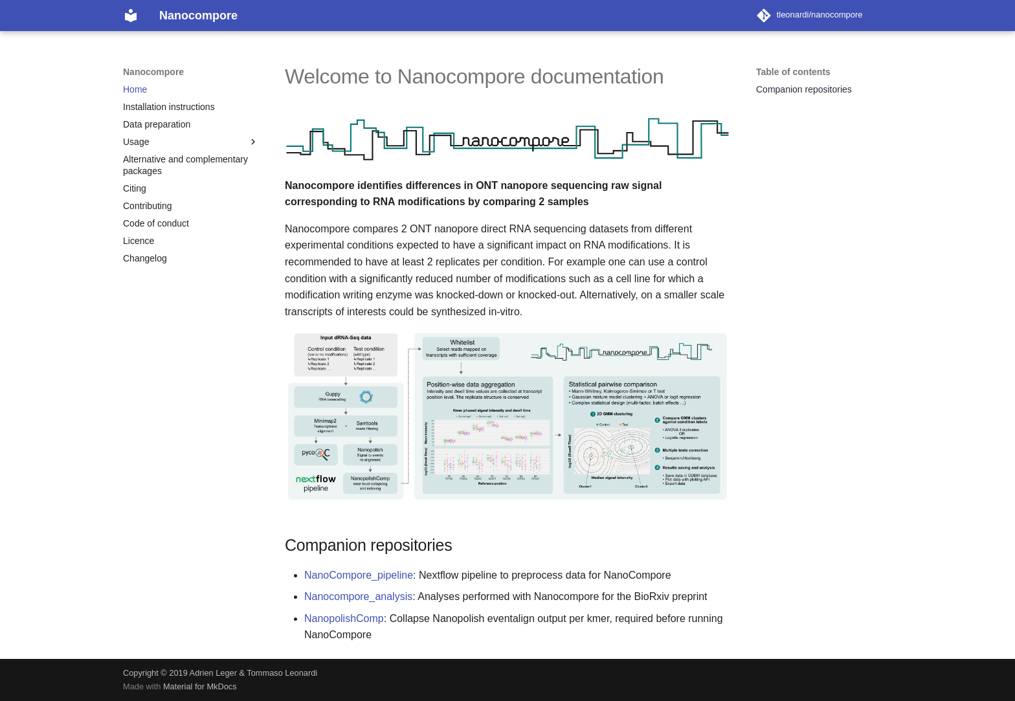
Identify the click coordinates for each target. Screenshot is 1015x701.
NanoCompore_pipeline (358, 575)
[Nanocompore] (131, 15)
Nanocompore (153, 72)
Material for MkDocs (200, 686)
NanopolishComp (344, 618)
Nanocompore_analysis (358, 596)
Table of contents (793, 72)
